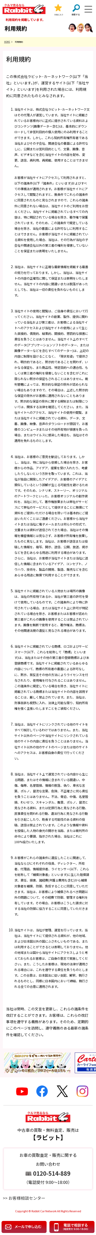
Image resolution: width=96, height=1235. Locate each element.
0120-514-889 (51, 1173)
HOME (7, 41)
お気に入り (58, 14)
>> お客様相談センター (24, 1198)
